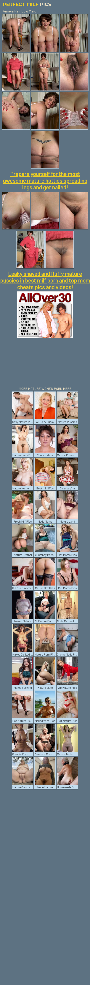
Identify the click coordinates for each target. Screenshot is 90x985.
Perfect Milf (27, 4)
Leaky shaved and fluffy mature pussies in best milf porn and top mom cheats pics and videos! (45, 280)
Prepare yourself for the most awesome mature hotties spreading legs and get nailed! (45, 180)
